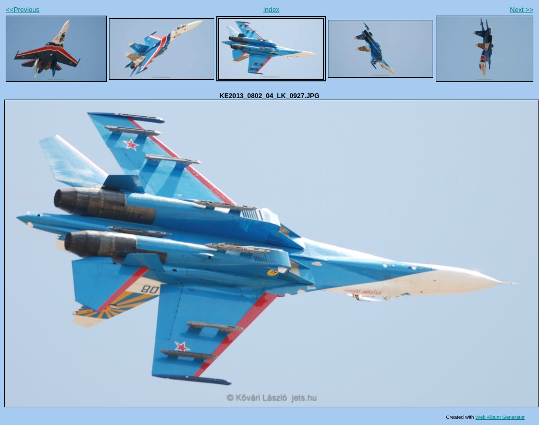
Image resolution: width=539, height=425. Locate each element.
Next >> (521, 10)
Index (271, 10)
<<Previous (23, 10)
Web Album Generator (500, 417)
